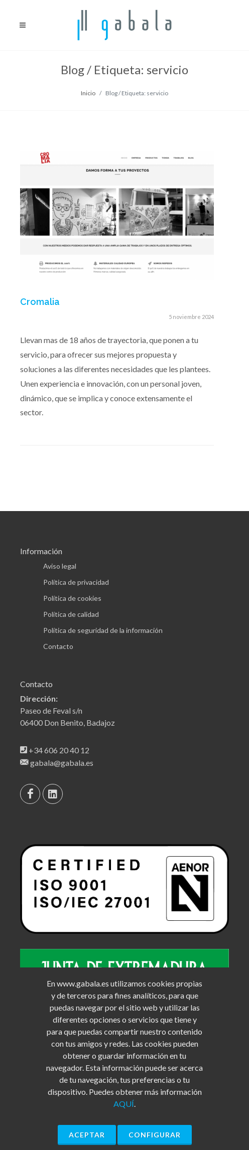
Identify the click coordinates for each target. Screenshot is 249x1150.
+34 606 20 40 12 (59, 750)
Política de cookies (72, 598)
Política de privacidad (76, 582)
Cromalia (40, 301)
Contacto (58, 646)
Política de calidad (71, 614)
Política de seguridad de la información (103, 630)
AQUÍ (123, 1103)
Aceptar (87, 1134)
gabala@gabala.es (61, 762)
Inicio (88, 93)
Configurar (155, 1134)
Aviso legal (59, 566)
